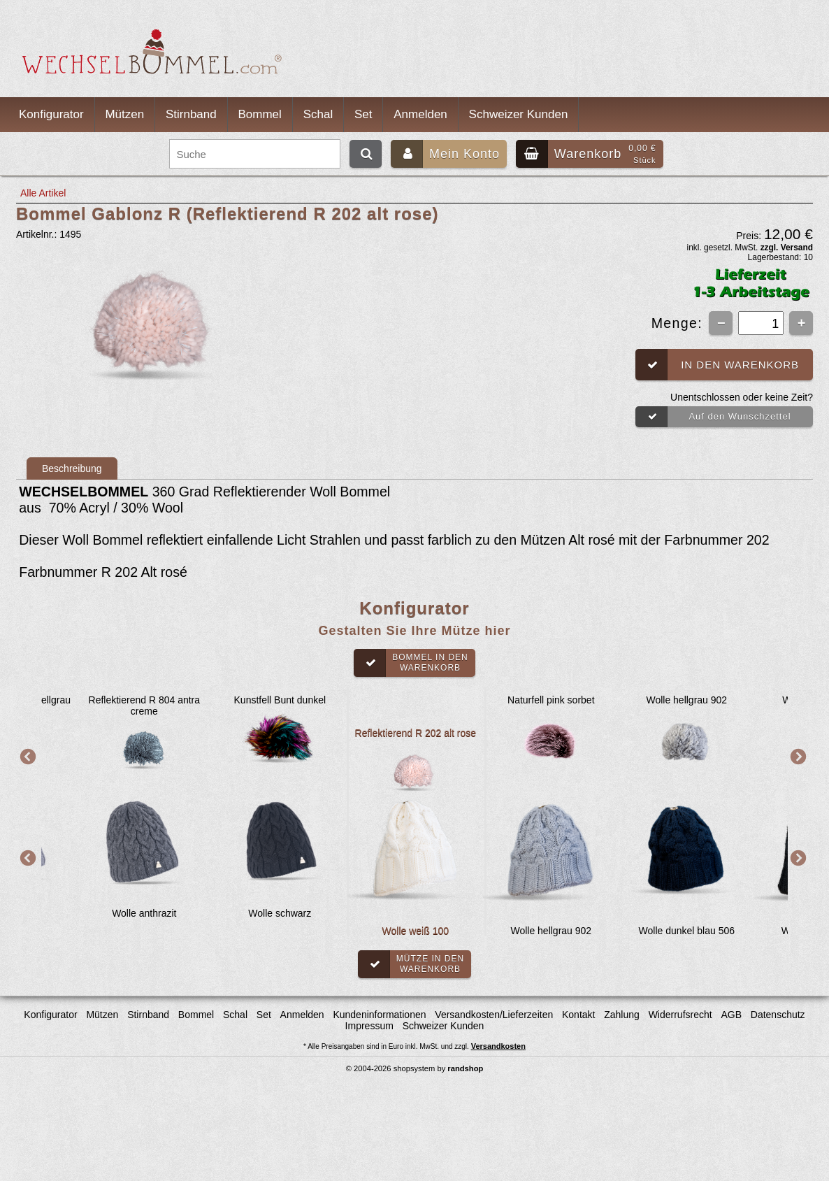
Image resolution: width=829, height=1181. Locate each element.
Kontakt (578, 1014)
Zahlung (622, 1014)
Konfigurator (51, 114)
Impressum (369, 1025)
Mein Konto (445, 154)
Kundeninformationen (379, 1014)
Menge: (679, 323)
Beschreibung (72, 468)
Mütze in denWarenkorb (411, 964)
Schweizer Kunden (518, 114)
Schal (318, 114)
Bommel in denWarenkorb (411, 663)
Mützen (124, 114)
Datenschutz (778, 1014)
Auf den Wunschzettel (713, 416)
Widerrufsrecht (680, 1014)
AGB (731, 1014)
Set (363, 114)
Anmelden (420, 114)
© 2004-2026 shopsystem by (415, 1068)
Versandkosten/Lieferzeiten (494, 1014)
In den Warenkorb (717, 364)
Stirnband (191, 114)
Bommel (260, 114)
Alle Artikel (43, 193)
